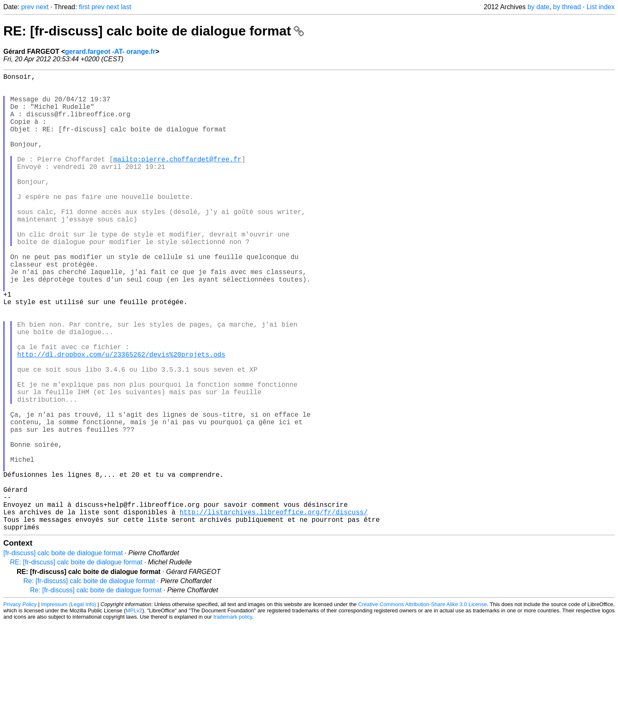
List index (600, 6)
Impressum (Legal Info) (68, 706)
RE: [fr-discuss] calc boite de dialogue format (153, 30)
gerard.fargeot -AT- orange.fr (110, 51)
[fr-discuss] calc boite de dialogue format (63, 654)
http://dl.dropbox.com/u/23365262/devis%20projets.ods (121, 417)
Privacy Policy (20, 706)
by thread (567, 6)
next (42, 6)
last (126, 6)
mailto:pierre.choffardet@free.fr (177, 179)
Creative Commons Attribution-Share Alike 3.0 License (422, 706)
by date (538, 6)
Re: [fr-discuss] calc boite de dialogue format (89, 682)
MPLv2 (134, 712)
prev (27, 6)
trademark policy (233, 718)
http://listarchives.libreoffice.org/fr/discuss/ (273, 610)
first (84, 6)
